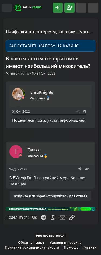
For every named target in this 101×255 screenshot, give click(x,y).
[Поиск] (93, 8)
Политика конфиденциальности (32, 247)
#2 (87, 169)
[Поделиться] (77, 111)
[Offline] (23, 97)
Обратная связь (31, 242)
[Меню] (7, 8)
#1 (84, 111)
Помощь (71, 247)
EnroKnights (19, 73)
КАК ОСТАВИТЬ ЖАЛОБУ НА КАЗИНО (44, 45)
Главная (89, 247)
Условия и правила (65, 242)
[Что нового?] (81, 8)
